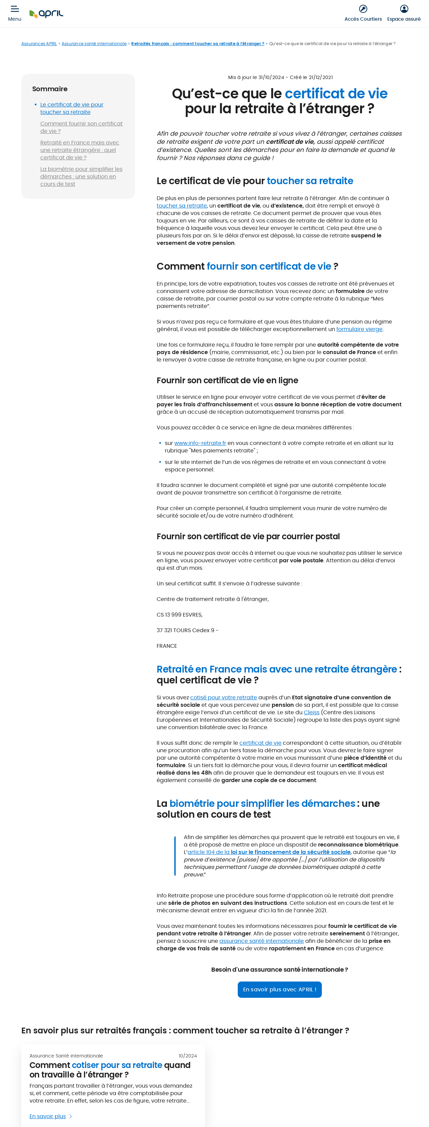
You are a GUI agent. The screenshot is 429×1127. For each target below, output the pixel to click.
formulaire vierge (359, 329)
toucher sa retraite (182, 206)
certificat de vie (260, 743)
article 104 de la (269, 852)
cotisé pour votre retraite (223, 697)
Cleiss (311, 712)
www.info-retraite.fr (200, 443)
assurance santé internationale (261, 941)
